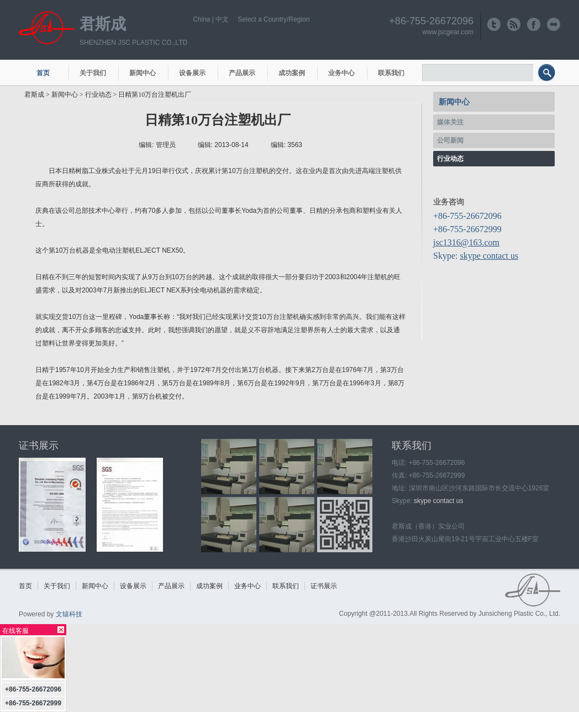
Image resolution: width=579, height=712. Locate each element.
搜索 (548, 75)
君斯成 (103, 24)
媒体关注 (450, 122)
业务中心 (341, 73)
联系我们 (391, 73)
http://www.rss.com (513, 24)
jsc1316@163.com (466, 242)
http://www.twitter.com (494, 24)
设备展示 (192, 73)
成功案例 (291, 73)
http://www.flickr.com (553, 24)
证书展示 (39, 445)
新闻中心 (142, 73)
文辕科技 (69, 614)
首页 (43, 73)
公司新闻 (450, 140)
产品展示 (242, 73)
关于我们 (93, 73)
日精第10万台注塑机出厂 (154, 94)
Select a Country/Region (273, 19)
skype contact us (489, 255)
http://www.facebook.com (533, 24)
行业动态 (98, 94)
